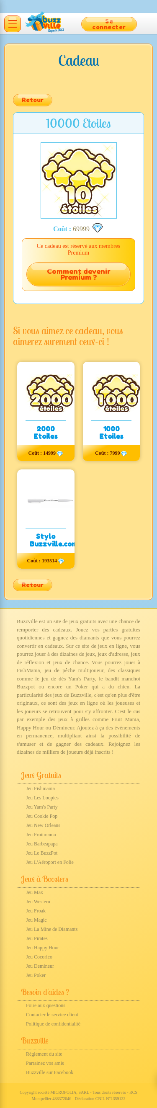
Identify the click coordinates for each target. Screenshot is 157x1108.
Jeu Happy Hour (42, 948)
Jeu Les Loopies (42, 798)
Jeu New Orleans (43, 825)
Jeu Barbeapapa (42, 844)
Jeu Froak (36, 911)
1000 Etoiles (111, 433)
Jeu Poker (36, 975)
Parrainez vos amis (45, 1063)
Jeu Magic (36, 920)
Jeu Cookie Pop (41, 816)
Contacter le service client (52, 1015)
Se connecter (109, 24)
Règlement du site (44, 1054)
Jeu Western (38, 901)
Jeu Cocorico (39, 957)
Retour (33, 99)
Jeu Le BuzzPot (41, 853)
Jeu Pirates (37, 938)
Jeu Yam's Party (42, 807)
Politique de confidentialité (53, 1024)
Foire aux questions (45, 1005)
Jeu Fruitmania (41, 834)
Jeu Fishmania (40, 788)
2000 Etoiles (45, 433)
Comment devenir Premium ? (79, 274)
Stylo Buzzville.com (53, 540)
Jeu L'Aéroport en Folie (50, 862)
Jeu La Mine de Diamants (51, 929)
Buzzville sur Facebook (49, 1072)
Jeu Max (34, 892)
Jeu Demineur (40, 966)
